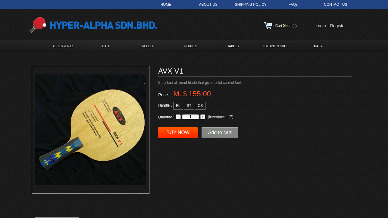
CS (200, 106)
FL (178, 106)
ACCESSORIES (63, 46)
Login (321, 25)
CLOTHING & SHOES (276, 46)
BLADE (106, 46)
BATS (318, 46)
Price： (165, 94)
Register (338, 25)
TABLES (233, 46)
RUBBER (148, 46)
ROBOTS (190, 46)
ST (189, 106)
